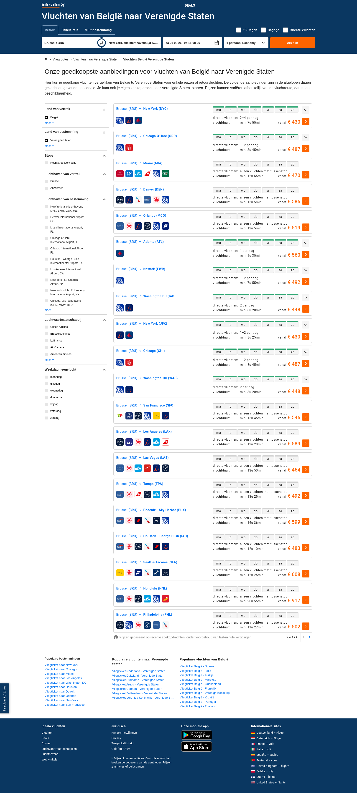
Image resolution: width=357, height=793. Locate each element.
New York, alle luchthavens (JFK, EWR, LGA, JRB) (66, 208)
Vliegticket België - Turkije (197, 675)
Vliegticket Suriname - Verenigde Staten (138, 680)
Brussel (54, 181)
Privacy (116, 738)
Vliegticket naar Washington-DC (66, 682)
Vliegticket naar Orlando (60, 696)
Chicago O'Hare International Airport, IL (64, 240)
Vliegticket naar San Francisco (65, 704)
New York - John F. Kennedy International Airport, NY (67, 292)
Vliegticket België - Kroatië (197, 697)
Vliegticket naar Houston (61, 687)
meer (49, 123)
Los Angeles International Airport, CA (65, 271)
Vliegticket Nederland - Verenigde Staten (139, 671)
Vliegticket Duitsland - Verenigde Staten (138, 675)
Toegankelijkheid (123, 743)
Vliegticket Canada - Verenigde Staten (137, 688)
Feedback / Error (4, 698)
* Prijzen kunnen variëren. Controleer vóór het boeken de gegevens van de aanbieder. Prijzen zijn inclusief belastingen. (141, 762)
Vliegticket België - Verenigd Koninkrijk (205, 693)
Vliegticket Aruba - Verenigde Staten (136, 684)
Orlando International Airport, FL (67, 250)
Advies (46, 743)
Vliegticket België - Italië (195, 671)
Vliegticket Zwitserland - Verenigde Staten (139, 693)
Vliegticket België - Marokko (198, 679)
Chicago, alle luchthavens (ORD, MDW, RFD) (66, 302)
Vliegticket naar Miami (59, 673)
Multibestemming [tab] (98, 30)
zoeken (292, 43)
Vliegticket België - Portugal (198, 701)
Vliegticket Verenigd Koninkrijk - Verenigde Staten (144, 697)
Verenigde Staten (60, 140)
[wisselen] (101, 42)
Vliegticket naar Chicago (60, 669)
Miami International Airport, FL (66, 229)
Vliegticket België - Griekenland (200, 684)
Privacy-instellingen (124, 732)
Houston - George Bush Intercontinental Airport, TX (66, 261)
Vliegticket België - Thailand (198, 706)
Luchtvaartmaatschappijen (59, 748)
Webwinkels (49, 759)
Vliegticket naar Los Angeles (63, 678)
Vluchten (47, 732)
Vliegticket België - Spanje (197, 666)
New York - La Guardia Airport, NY (64, 282)
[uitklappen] (305, 110)
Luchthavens (50, 754)
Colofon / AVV (121, 748)
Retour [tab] (50, 30)
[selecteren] (305, 121)
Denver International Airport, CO (67, 219)
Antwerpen (56, 188)
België (54, 117)
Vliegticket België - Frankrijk (198, 688)
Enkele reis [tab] (69, 30)
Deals (190, 5)
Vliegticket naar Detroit (59, 691)
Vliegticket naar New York (61, 665)
